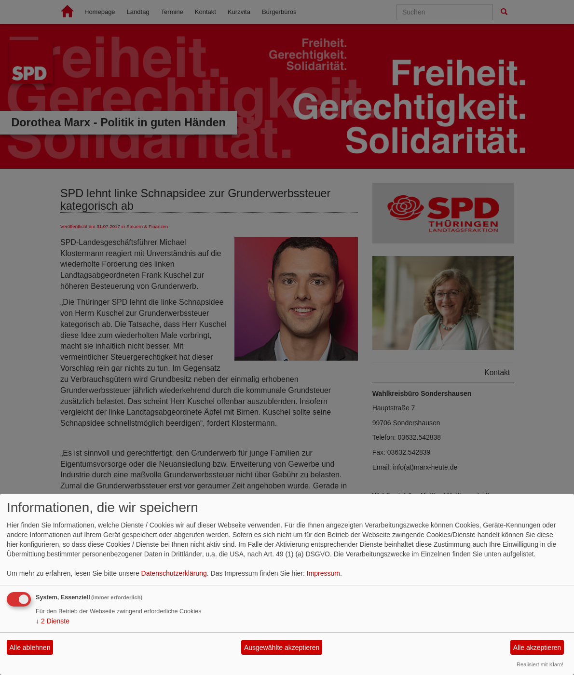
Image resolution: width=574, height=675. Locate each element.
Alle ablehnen (30, 647)
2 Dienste (52, 621)
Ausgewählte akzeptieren (281, 647)
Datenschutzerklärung (174, 573)
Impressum (323, 573)
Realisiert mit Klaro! (540, 664)
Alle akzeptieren (537, 647)
